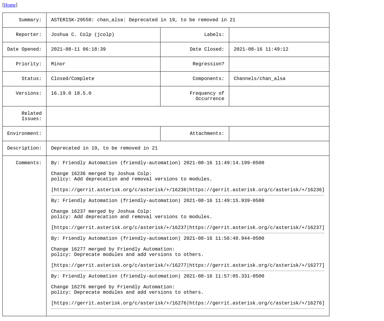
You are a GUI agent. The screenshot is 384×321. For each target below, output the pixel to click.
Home (10, 4)
